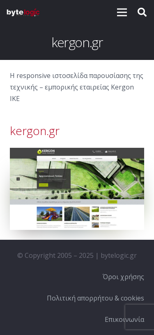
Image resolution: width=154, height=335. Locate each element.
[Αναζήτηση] (142, 12)
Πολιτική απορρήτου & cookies (95, 298)
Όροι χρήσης (123, 276)
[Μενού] (122, 12)
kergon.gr (35, 130)
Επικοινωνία (124, 319)
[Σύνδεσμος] (23, 12)
